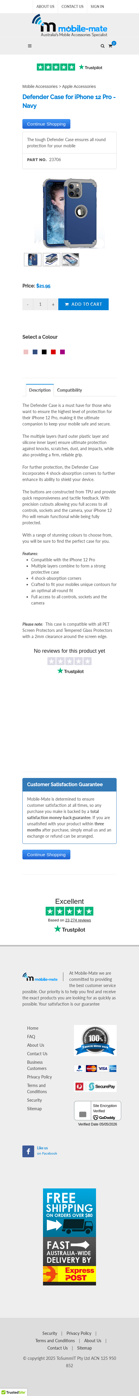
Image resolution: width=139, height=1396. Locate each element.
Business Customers (37, 1065)
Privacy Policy (39, 1076)
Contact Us (73, 6)
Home (32, 1028)
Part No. (37, 160)
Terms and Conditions (37, 1088)
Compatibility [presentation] (69, 390)
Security (34, 1100)
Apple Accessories (79, 86)
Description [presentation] (40, 390)
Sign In (97, 6)
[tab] (40, 390)
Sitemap (34, 1108)
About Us (45, 6)
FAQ (31, 1036)
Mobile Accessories (40, 86)
